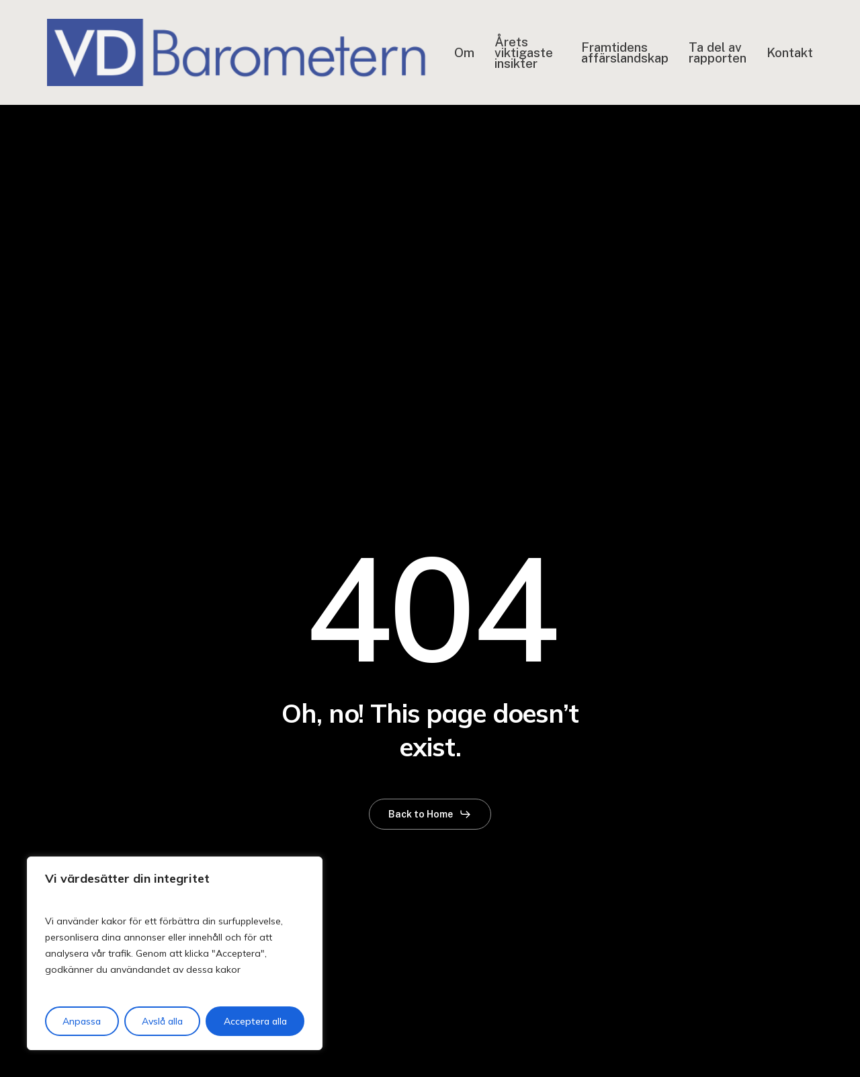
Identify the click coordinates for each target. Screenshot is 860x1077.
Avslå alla (162, 1021)
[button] (429, 814)
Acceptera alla (255, 1021)
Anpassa (81, 1021)
